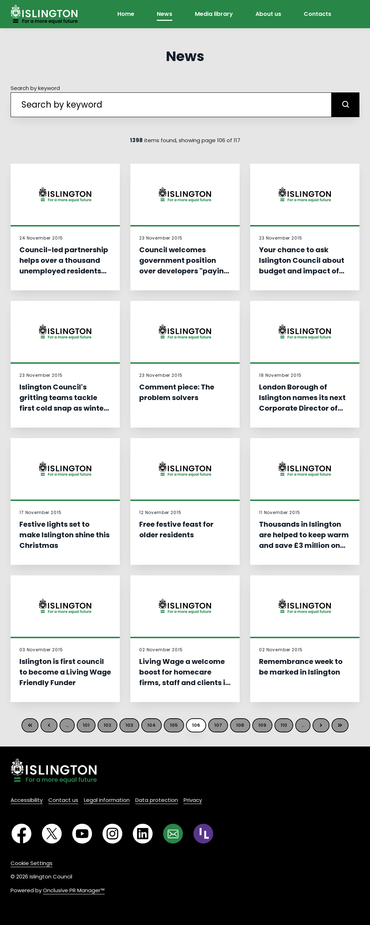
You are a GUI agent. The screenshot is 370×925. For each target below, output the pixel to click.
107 (218, 725)
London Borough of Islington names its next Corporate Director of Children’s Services (302, 403)
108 (240, 725)
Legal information (107, 800)
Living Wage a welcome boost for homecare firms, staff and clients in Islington (184, 677)
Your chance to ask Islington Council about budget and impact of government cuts (301, 265)
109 (262, 725)
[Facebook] (21, 834)
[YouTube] (82, 834)
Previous (49, 725)
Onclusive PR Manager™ (74, 890)
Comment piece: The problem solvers (176, 392)
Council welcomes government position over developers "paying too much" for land (184, 265)
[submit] (345, 104)
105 (174, 725)
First (30, 725)
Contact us (63, 800)
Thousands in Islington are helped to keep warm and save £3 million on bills (304, 540)
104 (151, 725)
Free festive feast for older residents (176, 529)
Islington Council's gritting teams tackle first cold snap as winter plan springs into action (63, 403)
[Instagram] (112, 834)
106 (196, 725)
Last (340, 725)
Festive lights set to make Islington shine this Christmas (64, 534)
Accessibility (27, 800)
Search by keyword (35, 88)
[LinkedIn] (143, 834)
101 (86, 725)
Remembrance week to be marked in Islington (301, 667)
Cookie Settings (32, 863)
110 (283, 725)
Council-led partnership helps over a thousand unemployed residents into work (63, 265)
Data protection (156, 800)
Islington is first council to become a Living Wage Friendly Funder (65, 672)
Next (321, 725)
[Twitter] (52, 834)
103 (129, 725)
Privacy (193, 800)
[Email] (173, 834)
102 (107, 725)
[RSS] (203, 834)
